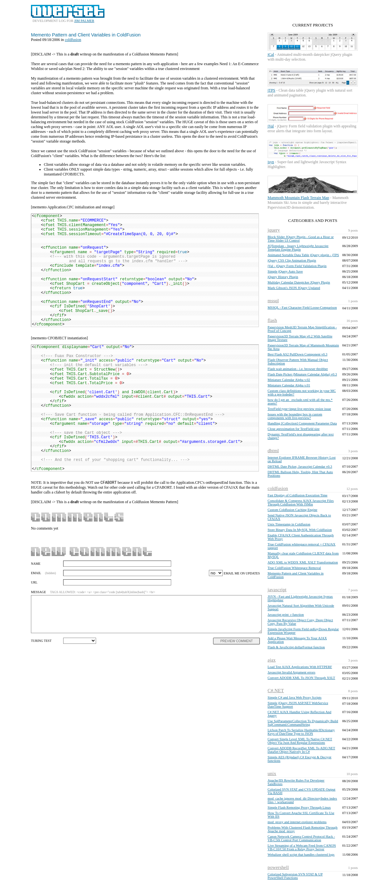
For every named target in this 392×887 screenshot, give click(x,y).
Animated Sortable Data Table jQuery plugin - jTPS (303, 255)
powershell (278, 867)
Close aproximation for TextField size (293, 429)
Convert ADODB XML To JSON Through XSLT (301, 678)
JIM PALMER (84, 21)
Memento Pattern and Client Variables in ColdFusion (86, 34)
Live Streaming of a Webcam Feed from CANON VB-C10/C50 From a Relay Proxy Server (302, 847)
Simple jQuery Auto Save (285, 271)
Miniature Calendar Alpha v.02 (289, 380)
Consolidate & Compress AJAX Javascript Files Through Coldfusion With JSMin (301, 502)
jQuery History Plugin (283, 277)
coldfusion (278, 488)
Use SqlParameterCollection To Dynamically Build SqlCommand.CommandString (303, 722)
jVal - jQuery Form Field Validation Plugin (297, 266)
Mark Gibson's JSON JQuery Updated (294, 288)
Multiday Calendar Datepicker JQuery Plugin (299, 282)
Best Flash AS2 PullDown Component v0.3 (297, 354)
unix (272, 773)
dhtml (273, 450)
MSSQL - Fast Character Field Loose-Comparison (302, 307)
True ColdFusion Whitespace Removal (294, 568)
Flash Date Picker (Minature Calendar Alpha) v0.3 (302, 374)
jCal (271, 54)
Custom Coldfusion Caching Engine (292, 510)
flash (272, 320)
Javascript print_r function (286, 614)
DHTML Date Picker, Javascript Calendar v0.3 (300, 466)
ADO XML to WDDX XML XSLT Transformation (303, 562)
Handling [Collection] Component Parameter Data (302, 423)
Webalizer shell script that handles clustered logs (301, 854)
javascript (277, 589)
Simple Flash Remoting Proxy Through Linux (299, 807)
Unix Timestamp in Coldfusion (289, 524)
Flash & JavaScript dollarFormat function (296, 647)
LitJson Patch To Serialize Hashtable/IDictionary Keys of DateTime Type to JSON (301, 731)
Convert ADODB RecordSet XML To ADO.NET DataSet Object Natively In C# (301, 749)
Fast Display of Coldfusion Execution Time (298, 495)
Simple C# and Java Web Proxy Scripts (294, 697)
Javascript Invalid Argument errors (291, 672)
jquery (274, 230)
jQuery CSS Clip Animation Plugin (292, 260)
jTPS (271, 90)
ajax (272, 660)
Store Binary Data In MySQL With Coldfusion (300, 530)
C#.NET (276, 690)
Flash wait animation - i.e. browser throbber (298, 369)
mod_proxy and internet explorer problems (297, 822)
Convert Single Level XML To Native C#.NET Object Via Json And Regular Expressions (300, 740)
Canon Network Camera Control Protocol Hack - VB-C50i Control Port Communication (301, 838)
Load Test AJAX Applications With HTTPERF (300, 667)
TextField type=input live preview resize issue (299, 409)
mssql (273, 300)
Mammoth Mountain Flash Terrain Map (298, 197)
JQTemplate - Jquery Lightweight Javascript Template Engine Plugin (298, 247)
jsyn (271, 162)
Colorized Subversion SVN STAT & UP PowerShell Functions (295, 876)
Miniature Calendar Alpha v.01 (289, 385)
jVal (271, 126)
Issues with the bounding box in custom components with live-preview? (295, 416)
